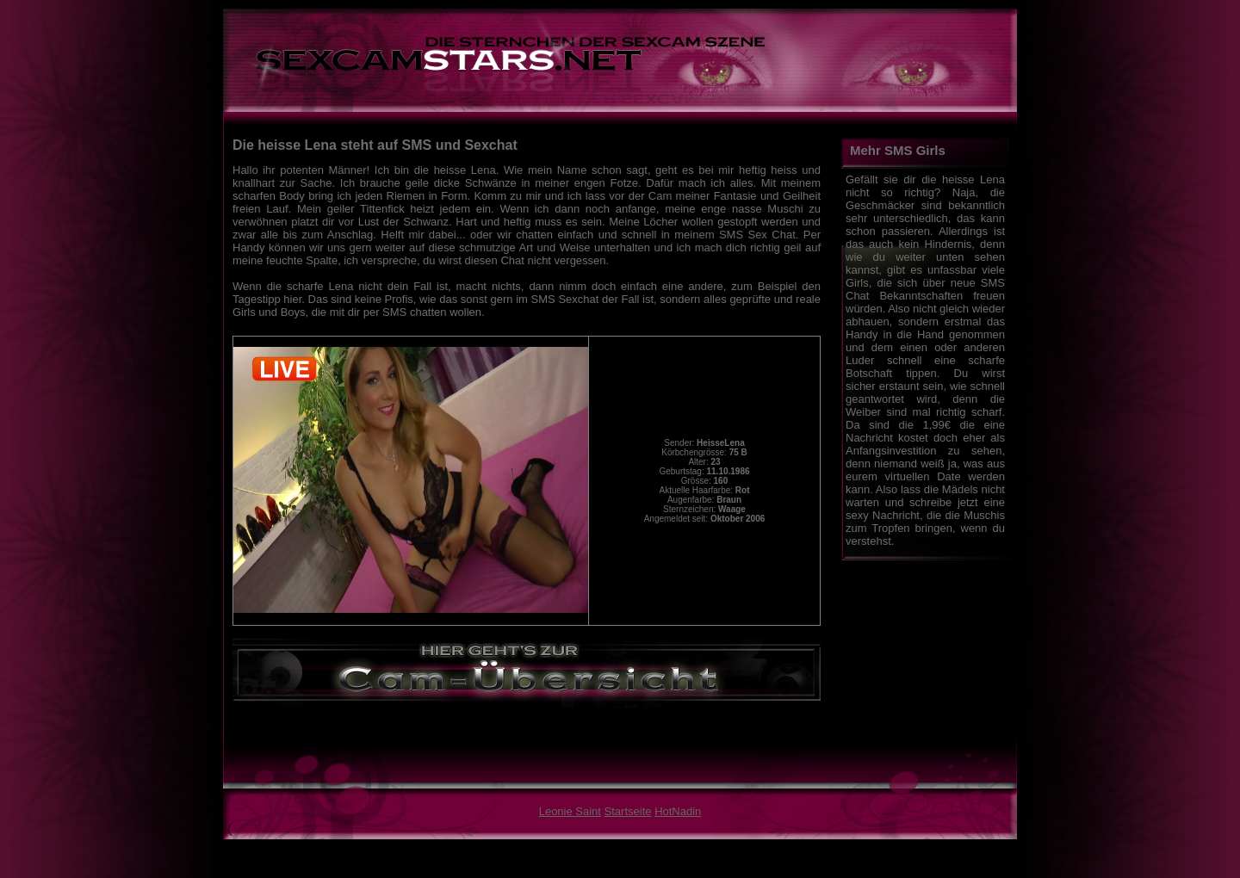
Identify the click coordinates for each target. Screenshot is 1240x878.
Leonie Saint (570, 811)
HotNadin (677, 811)
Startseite (628, 811)
